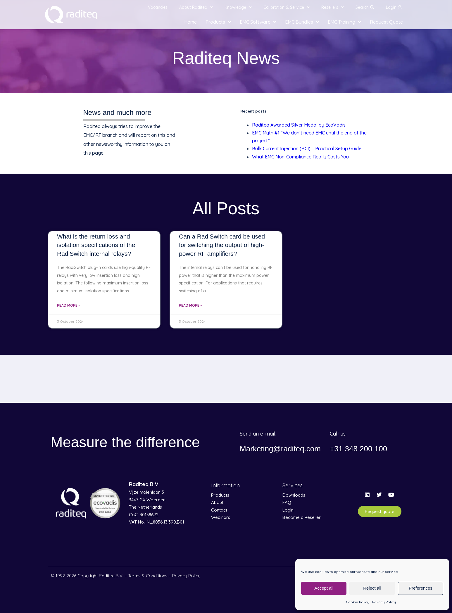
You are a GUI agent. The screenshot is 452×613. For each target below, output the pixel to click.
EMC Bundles (302, 22)
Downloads (293, 495)
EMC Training (344, 22)
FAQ (286, 502)
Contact (219, 510)
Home (190, 22)
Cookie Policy (357, 602)
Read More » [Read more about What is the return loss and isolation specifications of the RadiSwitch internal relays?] (68, 305)
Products (218, 22)
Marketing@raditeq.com (283, 448)
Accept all (323, 588)
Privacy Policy (384, 602)
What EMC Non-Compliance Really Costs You (300, 157)
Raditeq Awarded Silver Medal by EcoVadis (299, 125)
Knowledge (238, 7)
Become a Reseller (301, 517)
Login (393, 7)
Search (365, 7)
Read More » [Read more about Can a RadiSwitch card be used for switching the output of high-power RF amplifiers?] (190, 305)
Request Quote (386, 22)
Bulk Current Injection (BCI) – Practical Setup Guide (306, 148)
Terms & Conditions (148, 576)
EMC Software (258, 22)
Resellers (332, 7)
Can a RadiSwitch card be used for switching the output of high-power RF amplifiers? (222, 245)
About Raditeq (196, 7)
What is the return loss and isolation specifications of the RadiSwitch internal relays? (96, 245)
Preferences (420, 588)
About (217, 502)
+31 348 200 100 (360, 448)
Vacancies (158, 7)
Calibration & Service (286, 7)
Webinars (220, 517)
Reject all (372, 588)
